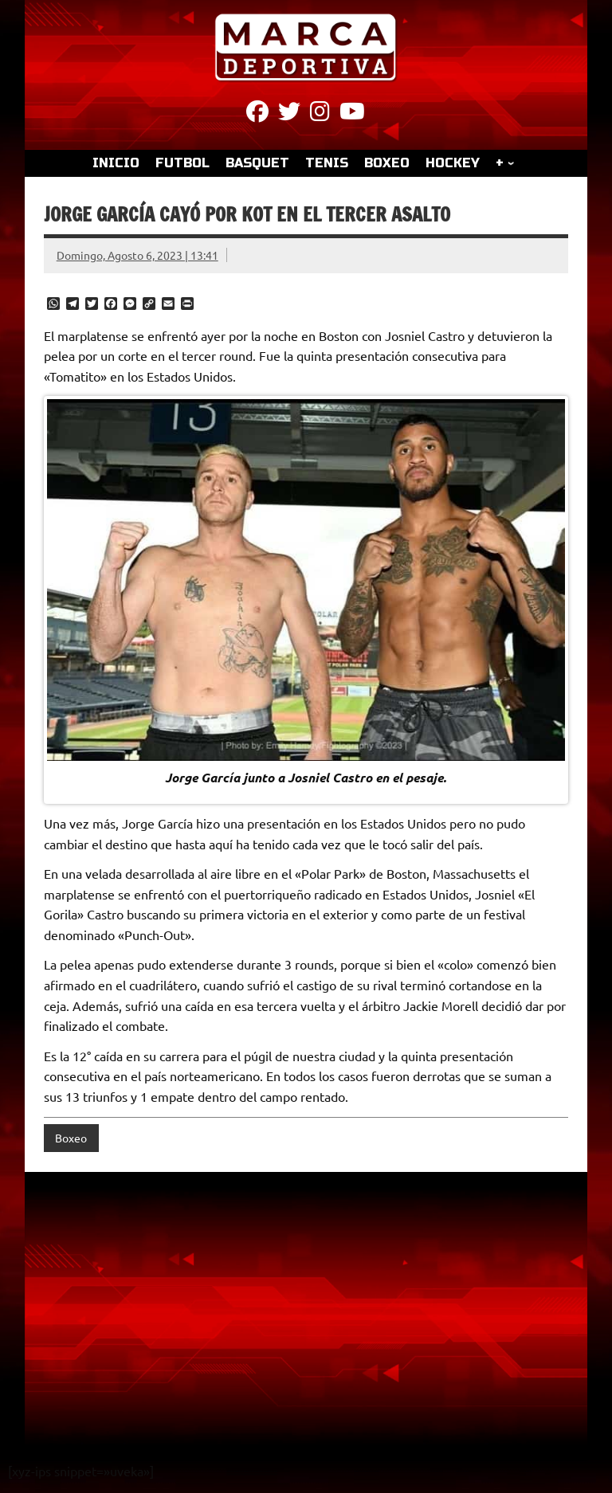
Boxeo (71, 1138)
